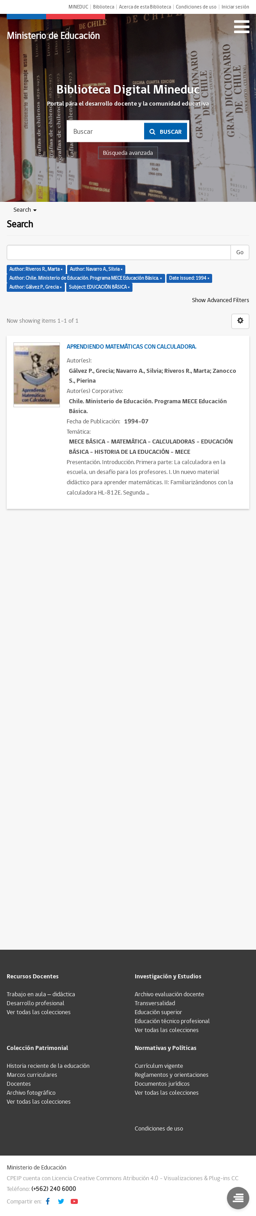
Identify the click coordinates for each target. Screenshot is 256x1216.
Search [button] (25, 209)
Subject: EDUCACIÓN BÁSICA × (99, 287)
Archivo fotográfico (31, 1092)
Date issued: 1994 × (189, 278)
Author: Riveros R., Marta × (36, 269)
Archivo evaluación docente (169, 994)
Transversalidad (155, 1003)
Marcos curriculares (32, 1075)
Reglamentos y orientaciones (172, 1075)
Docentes (19, 1083)
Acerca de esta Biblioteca (145, 6)
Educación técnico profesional (172, 1021)
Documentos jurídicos (162, 1083)
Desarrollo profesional (35, 1003)
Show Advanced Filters (220, 300)
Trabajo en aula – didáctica (41, 994)
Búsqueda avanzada (128, 153)
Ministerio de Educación (53, 36)
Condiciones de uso (196, 6)
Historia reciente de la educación (48, 1066)
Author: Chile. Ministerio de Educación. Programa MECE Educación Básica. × (85, 278)
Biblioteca (103, 6)
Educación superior (158, 1012)
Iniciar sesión (235, 6)
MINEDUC (78, 6)
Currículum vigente (159, 1066)
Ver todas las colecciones (39, 1012)
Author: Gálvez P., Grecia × (35, 287)
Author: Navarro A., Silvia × (96, 269)
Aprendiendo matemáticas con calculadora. (131, 346)
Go (239, 252)
